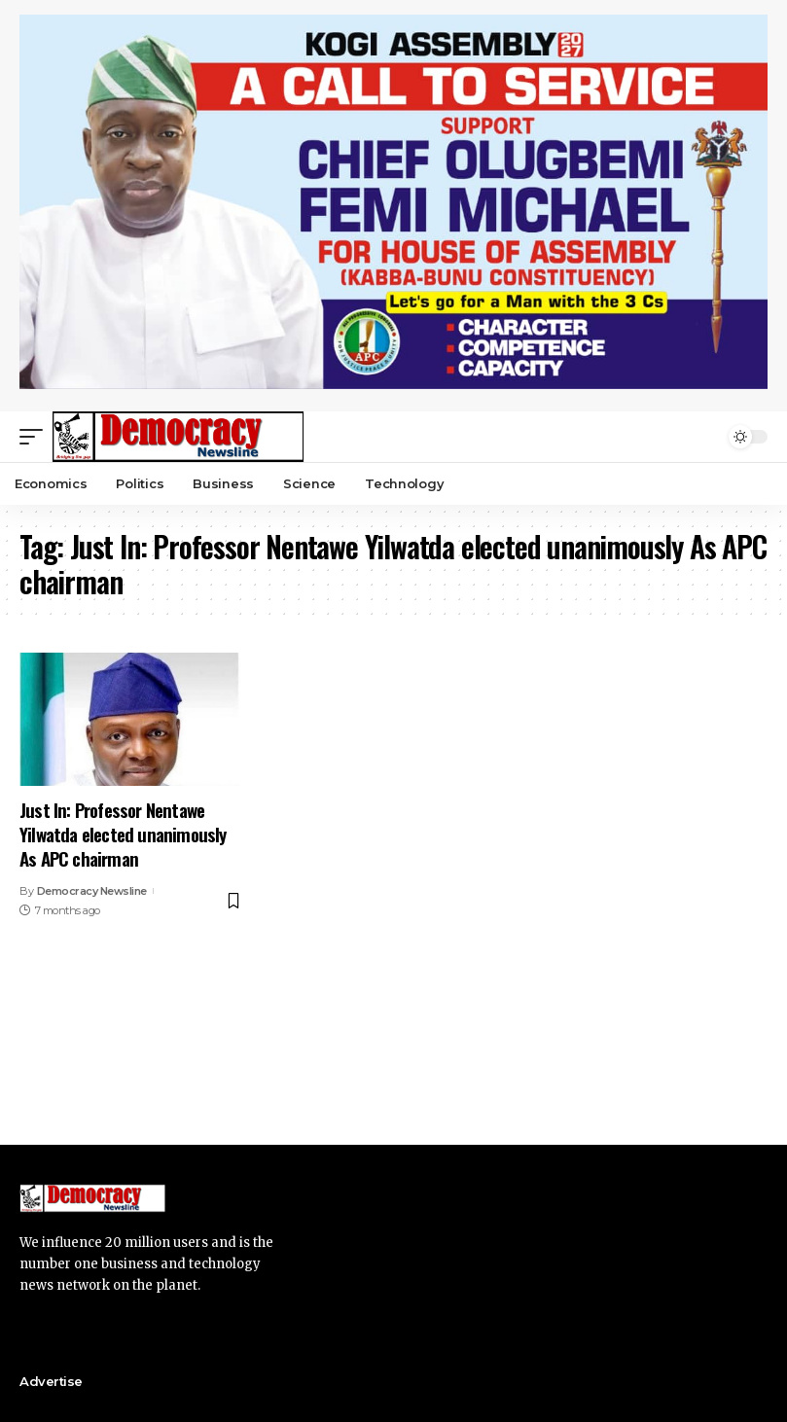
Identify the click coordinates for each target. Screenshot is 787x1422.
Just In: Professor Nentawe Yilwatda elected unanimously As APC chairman (123, 833)
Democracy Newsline (92, 891)
